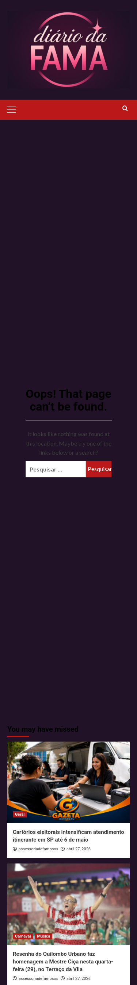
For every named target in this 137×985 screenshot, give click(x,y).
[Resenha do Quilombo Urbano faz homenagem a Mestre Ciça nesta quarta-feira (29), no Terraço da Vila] (68, 904)
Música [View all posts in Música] (43, 936)
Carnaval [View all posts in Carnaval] (23, 936)
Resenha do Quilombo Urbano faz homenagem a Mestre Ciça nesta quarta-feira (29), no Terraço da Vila (63, 962)
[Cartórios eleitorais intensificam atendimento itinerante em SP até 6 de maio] (68, 782)
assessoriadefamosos (38, 849)
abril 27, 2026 (78, 849)
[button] (14, 109)
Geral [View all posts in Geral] (19, 814)
